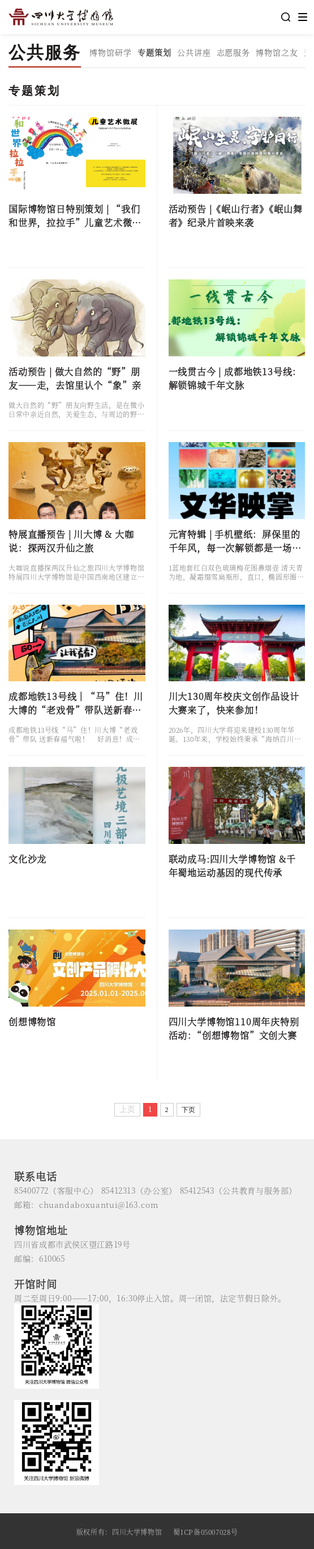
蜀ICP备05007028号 (205, 1532)
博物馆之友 (277, 52)
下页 (188, 1110)
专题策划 (154, 52)
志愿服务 (234, 52)
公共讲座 (194, 52)
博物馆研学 (110, 52)
